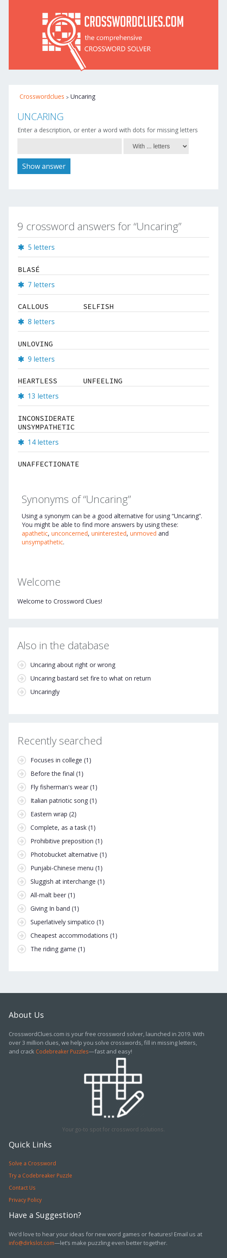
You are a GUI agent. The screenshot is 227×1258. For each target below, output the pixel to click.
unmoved (143, 533)
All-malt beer (48, 895)
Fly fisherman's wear (59, 787)
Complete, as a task (58, 827)
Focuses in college (56, 760)
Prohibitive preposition (61, 841)
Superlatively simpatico (62, 922)
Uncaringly (45, 692)
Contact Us (22, 1187)
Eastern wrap (48, 814)
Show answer (44, 166)
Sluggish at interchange (63, 881)
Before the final (52, 773)
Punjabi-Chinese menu (61, 868)
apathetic (35, 533)
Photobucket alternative (64, 854)
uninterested (109, 533)
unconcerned (69, 533)
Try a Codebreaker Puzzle (40, 1175)
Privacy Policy (25, 1199)
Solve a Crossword (32, 1163)
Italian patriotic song (59, 800)
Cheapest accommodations (69, 935)
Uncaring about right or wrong (72, 665)
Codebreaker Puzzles (62, 1051)
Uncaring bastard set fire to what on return (90, 678)
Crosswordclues (42, 96)
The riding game (53, 949)
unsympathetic (42, 542)
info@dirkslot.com (31, 1242)
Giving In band (50, 908)
